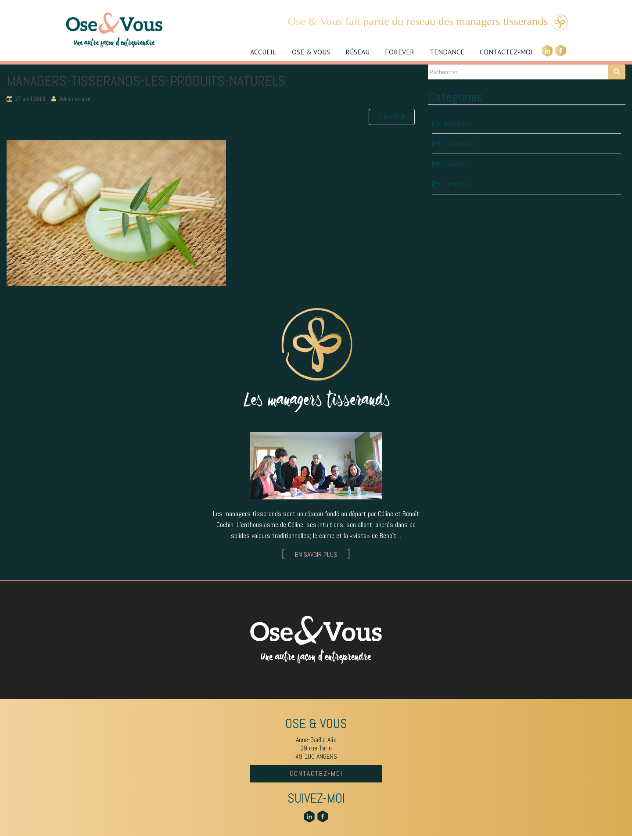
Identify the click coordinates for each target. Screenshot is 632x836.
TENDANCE (447, 51)
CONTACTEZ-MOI (506, 51)
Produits (455, 164)
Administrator (75, 99)
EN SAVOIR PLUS (316, 554)
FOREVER (399, 51)
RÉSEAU (357, 51)
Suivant (392, 117)
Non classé (458, 143)
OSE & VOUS (311, 51)
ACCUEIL (263, 51)
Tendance (456, 184)
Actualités (457, 123)
